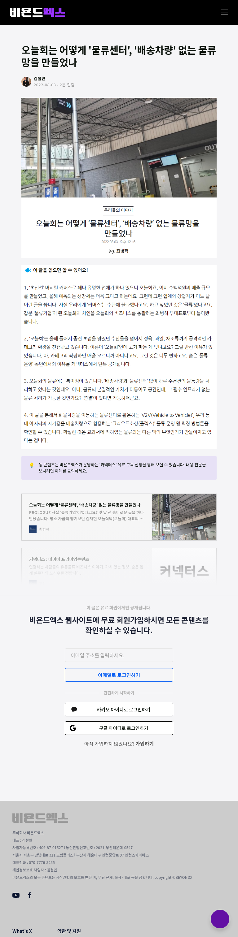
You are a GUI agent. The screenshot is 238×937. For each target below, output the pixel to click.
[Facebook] (29, 896)
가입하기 (144, 743)
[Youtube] (16, 896)
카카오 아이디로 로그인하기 (123, 709)
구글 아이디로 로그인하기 (123, 728)
